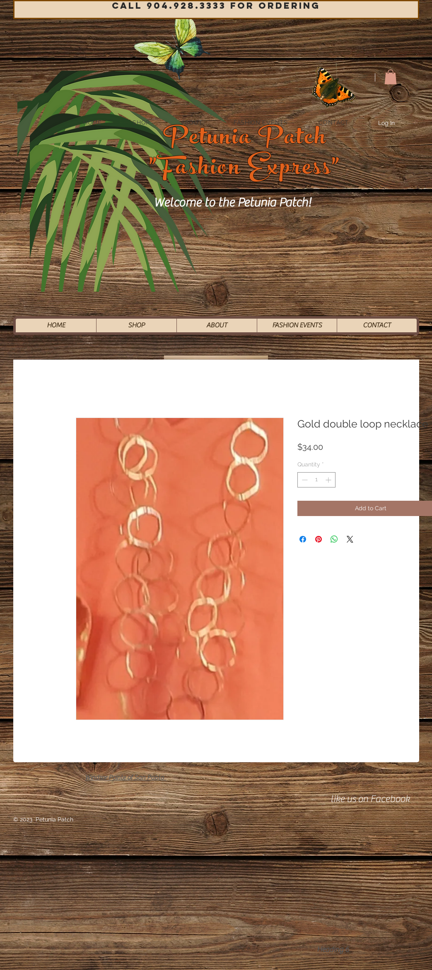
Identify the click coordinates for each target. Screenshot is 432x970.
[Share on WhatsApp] (334, 539)
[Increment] (329, 480)
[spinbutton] (316, 480)
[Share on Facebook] (303, 539)
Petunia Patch (245, 139)
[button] (390, 77)
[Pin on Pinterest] (318, 539)
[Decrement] (304, 480)
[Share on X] (350, 539)
